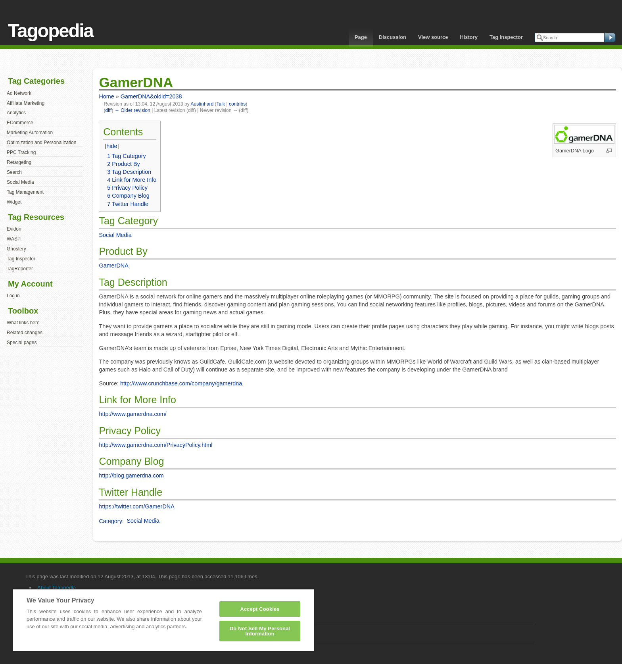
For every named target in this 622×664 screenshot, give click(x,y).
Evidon (14, 229)
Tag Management (25, 192)
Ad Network (19, 93)
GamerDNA (113, 265)
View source (433, 37)
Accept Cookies (259, 609)
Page (361, 37)
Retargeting (19, 162)
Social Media (20, 182)
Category (110, 521)
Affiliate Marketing (25, 103)
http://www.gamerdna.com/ (132, 414)
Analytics (16, 112)
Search (14, 172)
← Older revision (132, 110)
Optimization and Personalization (41, 142)
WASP (14, 239)
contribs (237, 104)
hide (111, 146)
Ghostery (16, 249)
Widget (14, 202)
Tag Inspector (506, 37)
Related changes (24, 332)
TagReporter (20, 268)
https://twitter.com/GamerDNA (136, 506)
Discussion (392, 37)
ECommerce (20, 122)
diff (109, 110)
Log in (13, 295)
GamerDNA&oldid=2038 (151, 96)
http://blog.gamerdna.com (131, 475)
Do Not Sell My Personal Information (260, 631)
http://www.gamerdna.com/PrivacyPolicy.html (155, 445)
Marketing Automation (30, 132)
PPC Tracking (21, 152)
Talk (221, 104)
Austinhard (201, 104)
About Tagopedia (56, 588)
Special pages (21, 342)
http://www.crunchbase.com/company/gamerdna (181, 383)
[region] (163, 620)
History (469, 37)
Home (106, 96)
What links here (23, 322)
